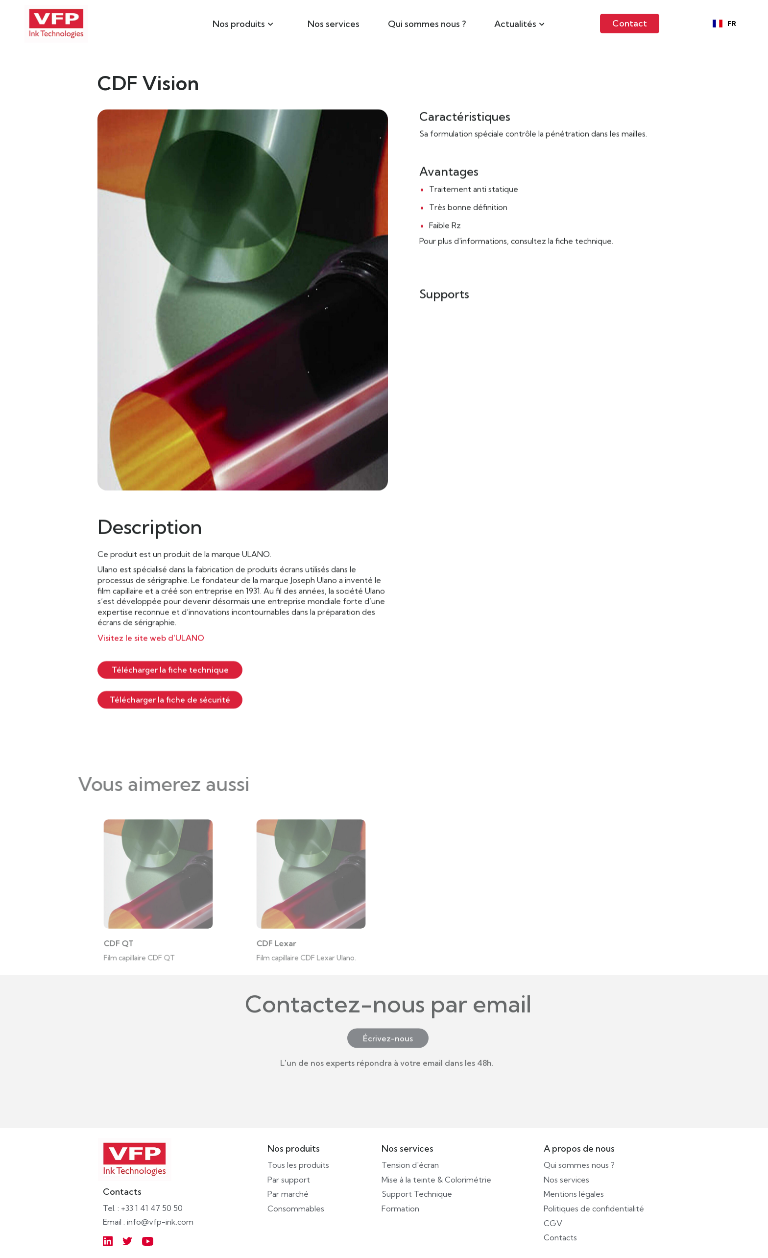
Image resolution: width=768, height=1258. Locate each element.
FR (724, 24)
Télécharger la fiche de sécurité (170, 699)
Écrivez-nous (388, 1024)
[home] (56, 24)
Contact (629, 23)
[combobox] (724, 23)
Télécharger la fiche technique (170, 669)
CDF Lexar (280, 938)
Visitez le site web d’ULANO (150, 638)
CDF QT (122, 938)
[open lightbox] (242, 300)
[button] (243, 23)
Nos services (334, 23)
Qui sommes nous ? (427, 23)
